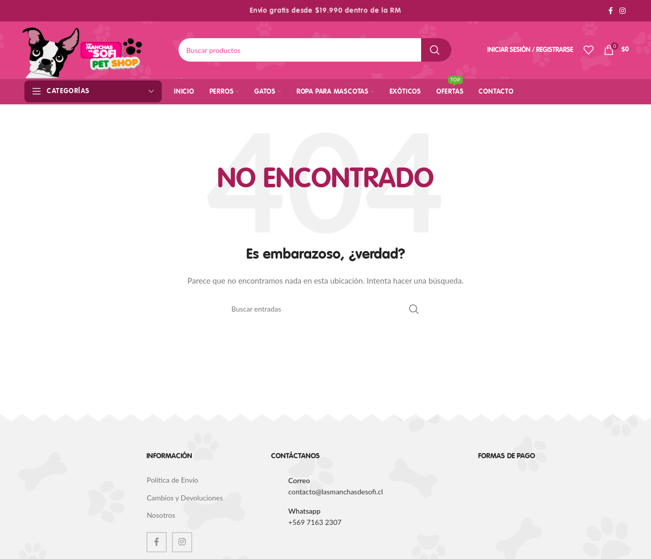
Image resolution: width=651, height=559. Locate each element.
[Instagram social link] (622, 11)
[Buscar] (315, 50)
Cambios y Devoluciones (184, 497)
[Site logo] (82, 49)
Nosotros (160, 515)
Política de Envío (172, 480)
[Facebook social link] (610, 11)
